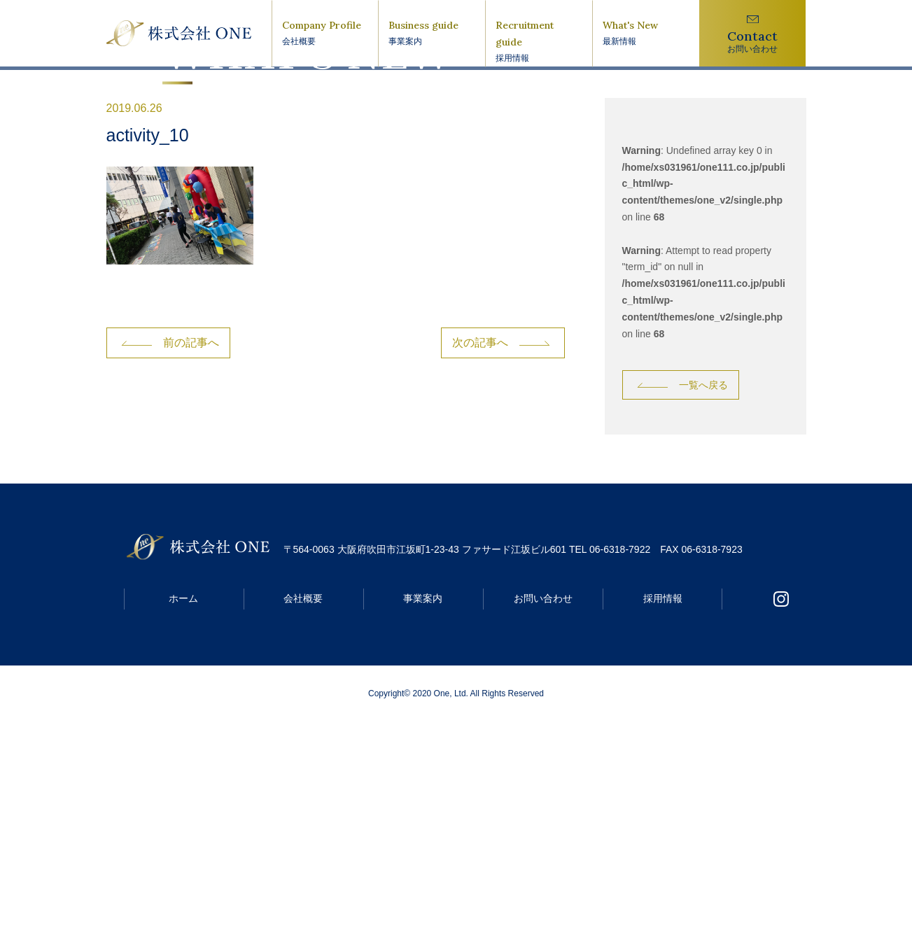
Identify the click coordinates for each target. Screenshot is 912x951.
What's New (646, 33)
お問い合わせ (543, 827)
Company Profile (325, 33)
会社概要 (303, 827)
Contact (753, 41)
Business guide (431, 33)
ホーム (183, 827)
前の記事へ (191, 572)
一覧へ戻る (703, 614)
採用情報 (662, 827)
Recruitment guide (539, 42)
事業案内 (422, 827)
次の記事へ (480, 572)
